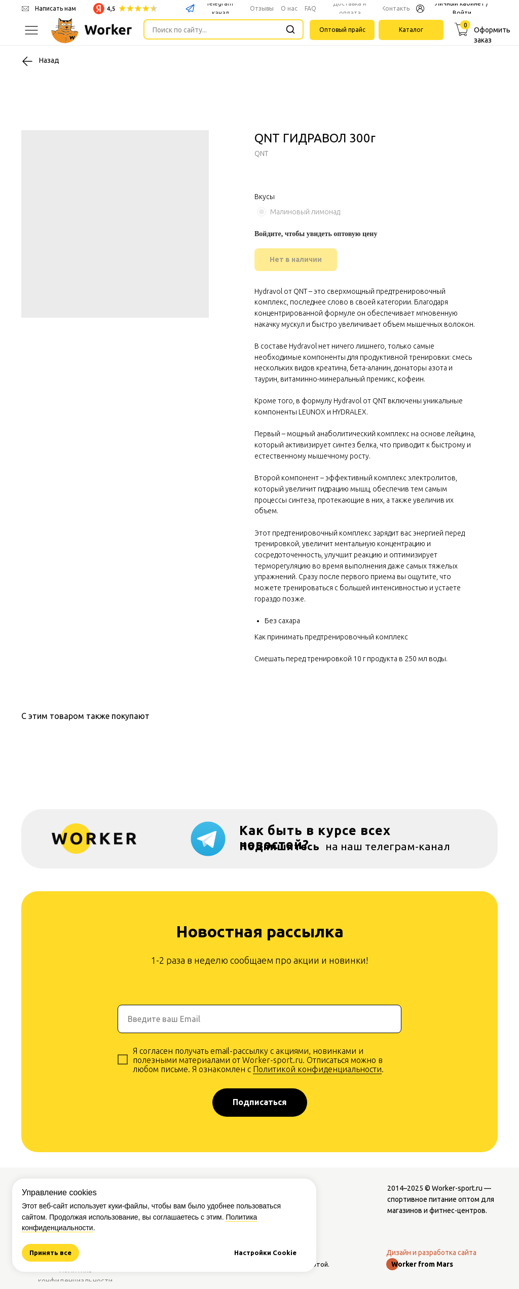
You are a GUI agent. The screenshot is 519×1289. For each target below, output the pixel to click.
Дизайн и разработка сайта (431, 1252)
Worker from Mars (422, 1264)
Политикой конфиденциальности (317, 1069)
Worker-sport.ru (457, 1188)
